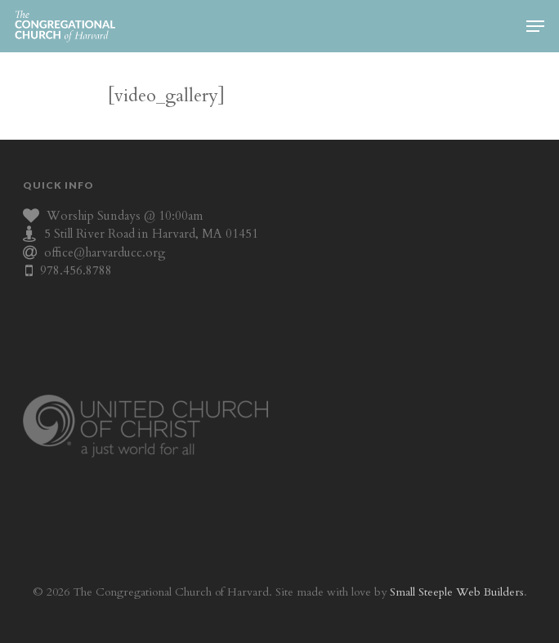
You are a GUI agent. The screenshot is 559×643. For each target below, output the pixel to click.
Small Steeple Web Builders (457, 592)
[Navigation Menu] (535, 26)
